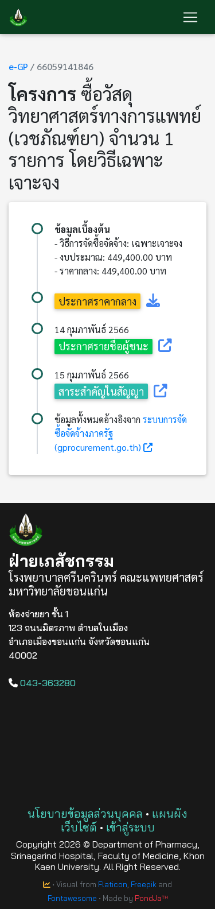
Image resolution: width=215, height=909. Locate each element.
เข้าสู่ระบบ (130, 827)
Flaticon (112, 884)
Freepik (144, 884)
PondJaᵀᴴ (151, 898)
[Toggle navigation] (190, 17)
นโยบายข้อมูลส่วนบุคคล (85, 813)
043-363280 (42, 682)
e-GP (18, 66)
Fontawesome (72, 898)
